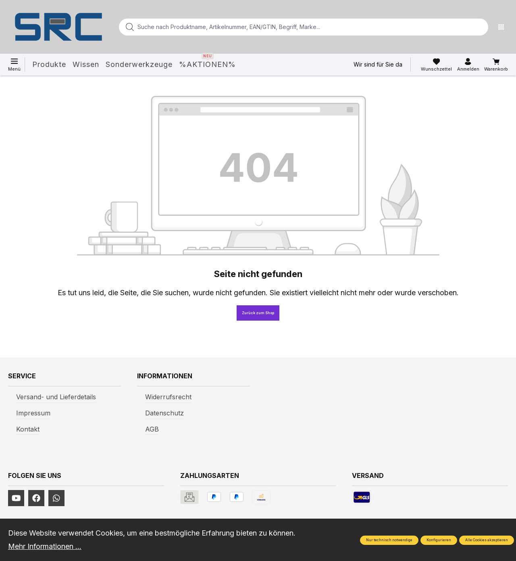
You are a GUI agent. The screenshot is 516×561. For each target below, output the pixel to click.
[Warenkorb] (496, 65)
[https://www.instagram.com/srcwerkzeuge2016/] (56, 498)
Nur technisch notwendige (389, 540)
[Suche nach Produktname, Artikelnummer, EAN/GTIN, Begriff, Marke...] (290, 27)
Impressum (33, 413)
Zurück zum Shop (258, 313)
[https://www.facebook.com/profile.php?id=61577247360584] (36, 498)
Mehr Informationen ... (44, 546)
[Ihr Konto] (468, 65)
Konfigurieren (439, 540)
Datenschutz (164, 413)
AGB (152, 429)
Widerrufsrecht (168, 397)
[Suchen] (480, 27)
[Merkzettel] (436, 65)
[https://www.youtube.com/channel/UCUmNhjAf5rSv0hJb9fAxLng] (16, 498)
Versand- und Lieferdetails (56, 397)
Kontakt (28, 429)
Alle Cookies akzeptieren (486, 540)
